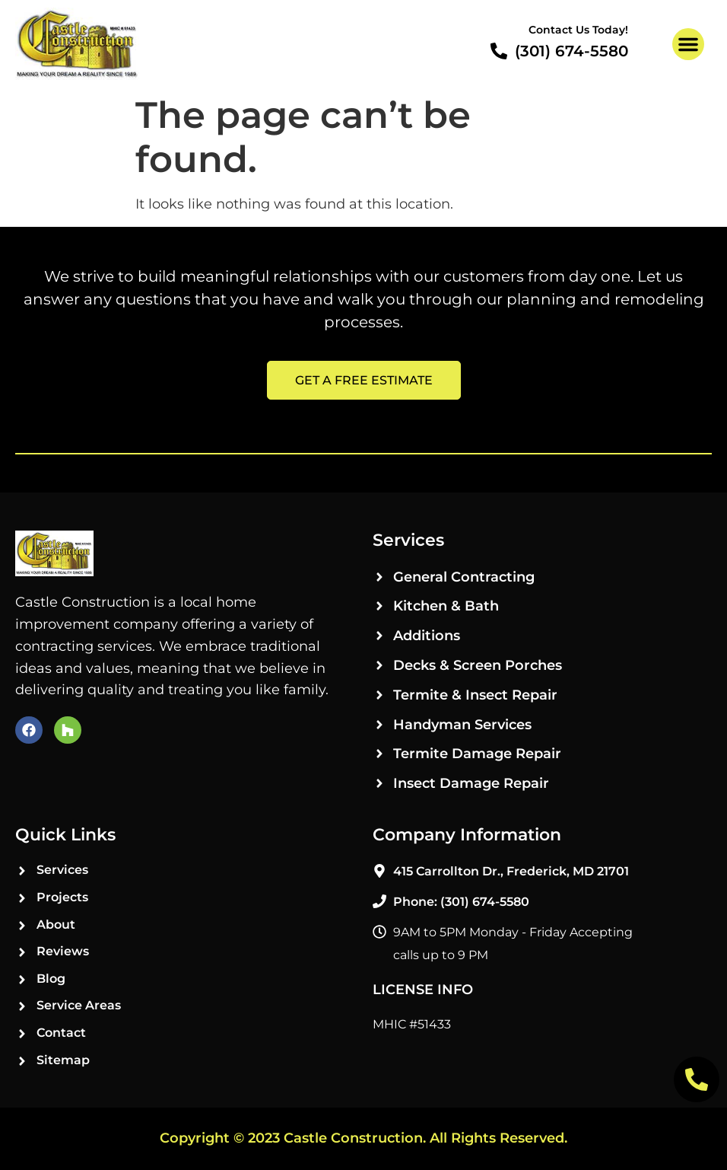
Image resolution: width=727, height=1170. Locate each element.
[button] (688, 44)
